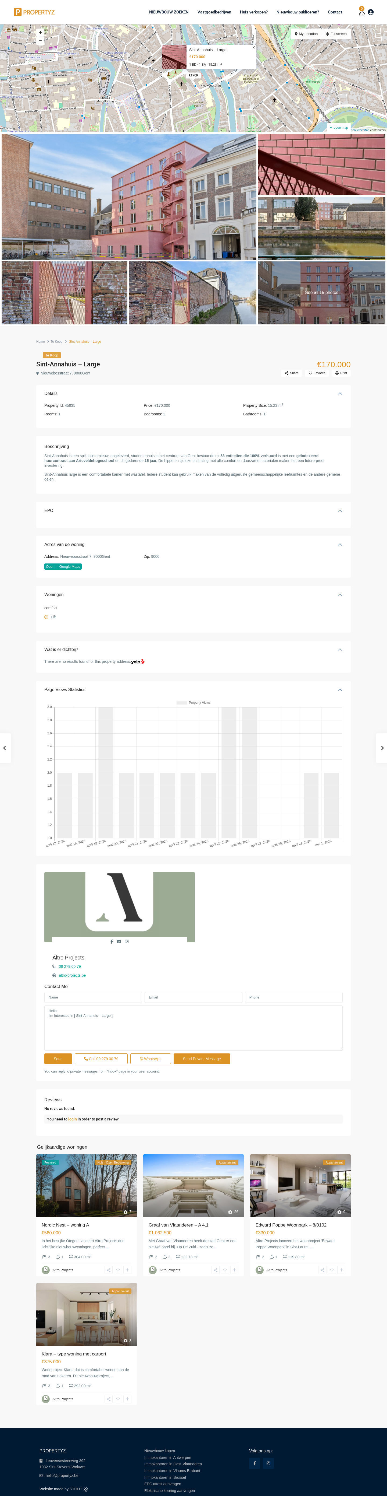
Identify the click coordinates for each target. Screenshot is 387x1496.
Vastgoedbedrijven (214, 12)
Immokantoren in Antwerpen (167, 1428)
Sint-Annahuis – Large (208, 50)
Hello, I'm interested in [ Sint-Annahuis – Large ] (193, 998)
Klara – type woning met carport (74, 1324)
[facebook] (254, 1433)
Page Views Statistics (64, 689)
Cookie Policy (335, 1488)
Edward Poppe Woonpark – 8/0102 (291, 1195)
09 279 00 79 (219, 884)
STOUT (79, 1459)
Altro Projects (218, 875)
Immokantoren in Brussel (165, 1447)
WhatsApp (150, 1029)
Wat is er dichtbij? (61, 649)
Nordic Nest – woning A (65, 1195)
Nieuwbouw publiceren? (298, 12)
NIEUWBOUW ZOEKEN (169, 12)
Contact (335, 12)
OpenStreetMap (359, 130)
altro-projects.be (221, 893)
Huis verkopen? (254, 12)
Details (51, 393)
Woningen (54, 594)
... (107, 1217)
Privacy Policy (311, 1488)
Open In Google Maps (63, 567)
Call (101, 1029)
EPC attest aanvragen (162, 1454)
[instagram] (268, 1433)
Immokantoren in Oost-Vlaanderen (173, 1434)
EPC (48, 510)
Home (40, 342)
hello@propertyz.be (62, 1446)
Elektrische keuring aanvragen (169, 1461)
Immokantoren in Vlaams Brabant (172, 1441)
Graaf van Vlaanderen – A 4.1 (179, 1195)
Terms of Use (287, 1488)
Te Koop (56, 342)
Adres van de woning (64, 544)
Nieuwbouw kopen (159, 1421)
